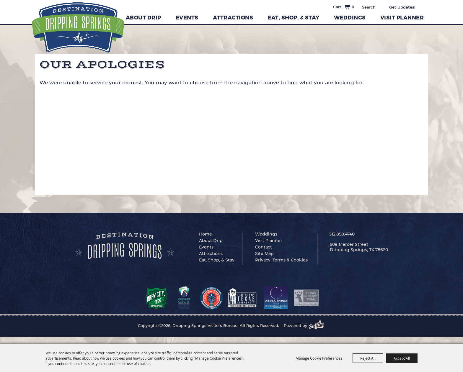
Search (380, 6)
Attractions (233, 17)
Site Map (264, 253)
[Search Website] (368, 7)
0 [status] (353, 6)
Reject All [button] (367, 358)
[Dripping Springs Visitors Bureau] (78, 27)
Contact (263, 247)
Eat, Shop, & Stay (293, 17)
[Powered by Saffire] (318, 325)
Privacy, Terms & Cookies (281, 260)
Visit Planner (402, 17)
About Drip (143, 17)
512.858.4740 (342, 234)
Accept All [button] (402, 358)
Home (205, 234)
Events (187, 17)
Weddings (350, 17)
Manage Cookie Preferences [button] (319, 358)
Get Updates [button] (406, 7)
